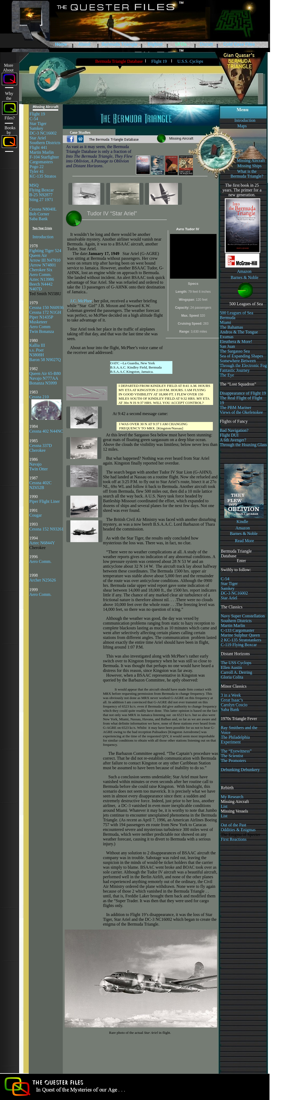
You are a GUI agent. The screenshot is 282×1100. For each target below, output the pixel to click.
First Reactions (233, 839)
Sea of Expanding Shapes (241, 356)
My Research (232, 796)
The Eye (227, 375)
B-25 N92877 (41, 195)
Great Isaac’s (232, 700)
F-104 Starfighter (44, 157)
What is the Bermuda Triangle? (246, 173)
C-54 (34, 118)
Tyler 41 (37, 171)
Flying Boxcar (41, 190)
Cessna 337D (40, 445)
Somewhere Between (238, 360)
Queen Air (38, 255)
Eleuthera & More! (236, 341)
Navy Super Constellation (243, 616)
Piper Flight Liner (44, 501)
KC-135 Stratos (43, 176)
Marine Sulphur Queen (240, 635)
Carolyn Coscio (234, 704)
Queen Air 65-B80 (45, 373)
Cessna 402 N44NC (46, 431)
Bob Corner (39, 214)
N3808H (36, 355)
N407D (36, 289)
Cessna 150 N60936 (46, 307)
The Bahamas (231, 327)
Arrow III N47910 (44, 260)
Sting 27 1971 (41, 199)
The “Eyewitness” (236, 751)
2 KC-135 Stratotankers (241, 640)
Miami (225, 322)
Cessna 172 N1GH (45, 312)
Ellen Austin (231, 667)
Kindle (242, 521)
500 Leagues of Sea (236, 313)
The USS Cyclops (236, 662)
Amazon (244, 271)
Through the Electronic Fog (243, 365)
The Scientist (232, 756)
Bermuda (227, 317)
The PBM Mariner (235, 407)
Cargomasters (41, 162)
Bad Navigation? (234, 430)
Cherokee (37, 450)
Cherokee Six (40, 269)
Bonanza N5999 (43, 383)
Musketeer (38, 322)
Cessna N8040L (43, 209)
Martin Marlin (42, 152)
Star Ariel (38, 138)
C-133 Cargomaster (237, 630)
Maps (242, 126)
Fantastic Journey (235, 370)
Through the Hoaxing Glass (243, 444)
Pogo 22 (37, 166)
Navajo (35, 464)
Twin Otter (38, 469)
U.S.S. (190, 61)
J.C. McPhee (81, 301)
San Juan (227, 346)
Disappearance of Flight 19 (243, 393)
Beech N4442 (41, 284)
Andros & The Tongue (239, 332)
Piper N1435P (41, 317)
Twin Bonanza (41, 331)
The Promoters (233, 760)
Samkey (36, 128)
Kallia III (37, 345)
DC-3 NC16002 (43, 133)
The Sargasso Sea (235, 351)
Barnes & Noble (244, 277)
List (224, 806)
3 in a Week (231, 695)
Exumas (227, 336)
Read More (244, 540)
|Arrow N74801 (42, 265)
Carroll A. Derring (236, 672)
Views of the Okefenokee (241, 412)
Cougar (35, 515)
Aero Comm (40, 326)
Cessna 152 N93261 (46, 529)
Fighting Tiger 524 (45, 250)
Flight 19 (37, 114)
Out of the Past (233, 825)
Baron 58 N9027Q (45, 359)
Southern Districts (45, 142)
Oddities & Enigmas (238, 829)
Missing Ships (249, 166)
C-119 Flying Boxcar (239, 644)
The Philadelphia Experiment (235, 739)
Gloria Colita (232, 677)
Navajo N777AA (43, 378)
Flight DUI (229, 435)
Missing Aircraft (251, 160)
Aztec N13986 (41, 279)
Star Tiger (38, 123)
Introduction (244, 120)
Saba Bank (38, 218)
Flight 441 (38, 147)
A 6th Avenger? (233, 440)
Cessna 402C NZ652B (40, 485)
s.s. (36, 350)
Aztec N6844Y (42, 543)
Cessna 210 (39, 397)
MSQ (34, 185)
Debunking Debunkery (240, 769)
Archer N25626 (42, 580)
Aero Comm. (40, 274)
